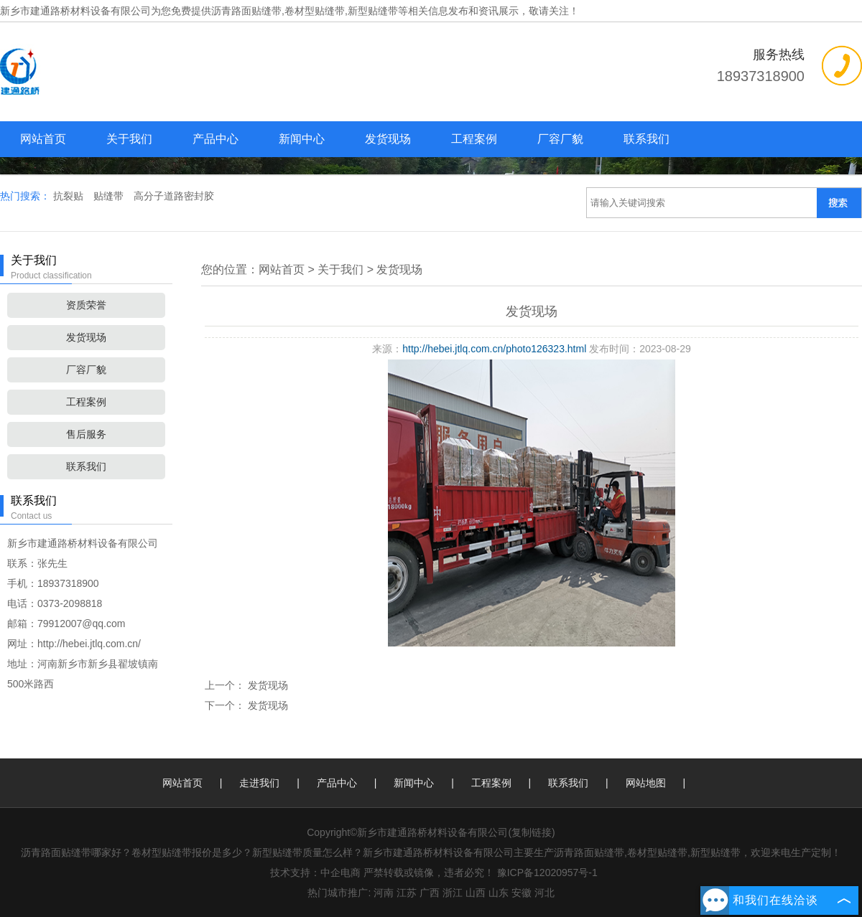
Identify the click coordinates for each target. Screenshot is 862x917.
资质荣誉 (86, 305)
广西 (430, 892)
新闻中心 (302, 139)
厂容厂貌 (560, 139)
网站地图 (646, 783)
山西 (475, 892)
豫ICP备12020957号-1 (547, 872)
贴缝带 (109, 196)
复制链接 (531, 832)
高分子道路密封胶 (174, 196)
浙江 (452, 892)
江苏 (407, 892)
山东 (498, 892)
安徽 (521, 892)
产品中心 (215, 139)
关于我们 (129, 139)
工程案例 (474, 139)
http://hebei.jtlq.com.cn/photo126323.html (494, 348)
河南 (384, 892)
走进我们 (259, 783)
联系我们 (646, 139)
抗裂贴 (69, 196)
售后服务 (86, 434)
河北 (544, 892)
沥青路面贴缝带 (246, 11)
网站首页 (43, 139)
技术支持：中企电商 (315, 872)
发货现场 (388, 139)
